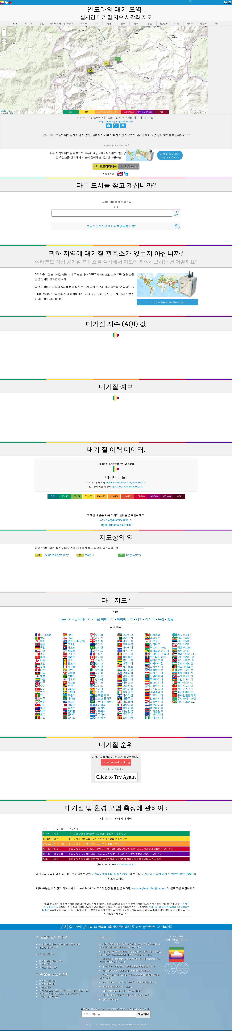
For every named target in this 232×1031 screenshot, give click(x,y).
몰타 (40, 647)
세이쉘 (68, 666)
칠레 (40, 659)
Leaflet (3, 104)
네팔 (40, 653)
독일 (40, 640)
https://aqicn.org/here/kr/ (116, 138)
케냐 (40, 666)
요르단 (68, 637)
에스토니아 (181, 634)
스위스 (96, 653)
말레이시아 (154, 659)
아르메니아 (154, 688)
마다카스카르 (182, 675)
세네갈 (68, 682)
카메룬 (96, 685)
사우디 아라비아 (102, 694)
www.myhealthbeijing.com (149, 881)
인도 (40, 685)
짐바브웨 (152, 627)
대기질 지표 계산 (47, 977)
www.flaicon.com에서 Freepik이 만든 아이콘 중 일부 (130, 975)
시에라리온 (154, 656)
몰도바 (68, 653)
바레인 (96, 659)
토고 (40, 707)
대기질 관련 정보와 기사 (51, 954)
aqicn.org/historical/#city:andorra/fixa (126, 475)
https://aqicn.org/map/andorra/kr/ (116, 114)
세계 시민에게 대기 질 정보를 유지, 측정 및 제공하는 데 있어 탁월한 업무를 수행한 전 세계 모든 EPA (129, 939)
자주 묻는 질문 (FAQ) (52, 967)
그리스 (96, 678)
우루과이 (125, 666)
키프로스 (152, 634)
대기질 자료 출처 (47, 973)
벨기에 (96, 672)
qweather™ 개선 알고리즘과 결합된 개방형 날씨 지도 (129, 959)
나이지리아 (154, 710)
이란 (40, 694)
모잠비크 (125, 627)
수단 (40, 678)
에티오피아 (181, 631)
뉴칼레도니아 (182, 672)
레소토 (68, 643)
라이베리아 (181, 637)
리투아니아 (181, 643)
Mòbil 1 (85, 548)
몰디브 (68, 710)
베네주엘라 (154, 685)
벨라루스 (125, 650)
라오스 (68, 640)
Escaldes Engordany (52, 548)
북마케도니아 (182, 678)
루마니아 (125, 647)
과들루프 (125, 691)
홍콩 (40, 650)
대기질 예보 (45, 980)
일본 (40, 669)
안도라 (68, 656)
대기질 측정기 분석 (48, 960)
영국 (40, 675)
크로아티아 (154, 694)
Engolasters (129, 548)
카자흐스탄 (181, 627)
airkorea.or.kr (126, 857)
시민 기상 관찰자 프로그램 (116, 963)
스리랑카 (125, 710)
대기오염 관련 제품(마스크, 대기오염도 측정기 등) (64, 983)
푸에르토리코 (182, 669)
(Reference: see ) (116, 839)
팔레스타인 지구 (184, 647)
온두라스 (98, 707)
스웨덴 (68, 685)
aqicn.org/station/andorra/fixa (127, 479)
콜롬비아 (125, 672)
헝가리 (96, 627)
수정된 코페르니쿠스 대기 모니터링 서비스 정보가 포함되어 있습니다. (129, 969)
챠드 (40, 710)
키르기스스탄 (182, 682)
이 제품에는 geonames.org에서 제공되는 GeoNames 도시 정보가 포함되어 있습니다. (129, 953)
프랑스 (96, 647)
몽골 (40, 637)
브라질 (96, 640)
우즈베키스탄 (182, 656)
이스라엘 (125, 688)
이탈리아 (125, 698)
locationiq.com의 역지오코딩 (117, 979)
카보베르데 (154, 707)
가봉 (40, 672)
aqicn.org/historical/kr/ (114, 513)
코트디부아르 (182, 662)
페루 (40, 662)
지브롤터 (125, 694)
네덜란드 (125, 675)
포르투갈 (125, 637)
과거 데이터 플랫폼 (48, 989)
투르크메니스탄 (184, 691)
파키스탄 (125, 631)
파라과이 (125, 640)
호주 (40, 701)
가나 (67, 627)
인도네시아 (154, 691)
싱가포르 (125, 659)
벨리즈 (96, 656)
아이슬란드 (154, 704)
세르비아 (125, 634)
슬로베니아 (154, 698)
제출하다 (143, 1007)
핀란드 (96, 643)
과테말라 (98, 698)
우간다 (68, 678)
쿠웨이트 (125, 707)
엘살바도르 (154, 662)
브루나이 (125, 656)
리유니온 (125, 643)
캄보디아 (125, 701)
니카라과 (98, 710)
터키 (40, 682)
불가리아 (125, 662)
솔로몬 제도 (99, 688)
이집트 (96, 669)
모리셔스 (125, 678)
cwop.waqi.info (142, 963)
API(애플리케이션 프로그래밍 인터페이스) (60, 986)
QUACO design (110, 992)
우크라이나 (154, 672)
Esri (11, 106)
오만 (40, 656)
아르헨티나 (154, 678)
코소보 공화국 (101, 691)
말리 (40, 631)
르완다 (68, 688)
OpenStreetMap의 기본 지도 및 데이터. (122, 983)
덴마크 (96, 675)
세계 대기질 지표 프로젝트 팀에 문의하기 (59, 937)
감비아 (96, 666)
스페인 (96, 682)
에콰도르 (152, 631)
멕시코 (68, 659)
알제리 (96, 662)
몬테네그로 (154, 653)
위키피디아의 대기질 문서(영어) (110, 867)
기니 (40, 688)
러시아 (68, 694)
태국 (40, 704)
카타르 (68, 698)
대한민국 (125, 704)
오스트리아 (154, 675)
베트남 (68, 675)
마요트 (68, 672)
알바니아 (125, 669)
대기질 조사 (45, 947)
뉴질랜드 (98, 701)
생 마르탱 (43, 627)
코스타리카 (154, 682)
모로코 (68, 647)
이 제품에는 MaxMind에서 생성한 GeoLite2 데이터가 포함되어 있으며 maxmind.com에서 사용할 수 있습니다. (130, 946)
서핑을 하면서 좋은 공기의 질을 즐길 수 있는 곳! (126, 988)
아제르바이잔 (182, 666)
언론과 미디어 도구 (48, 940)
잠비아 (68, 669)
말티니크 (152, 637)
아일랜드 (125, 685)
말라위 (68, 707)
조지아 (96, 634)
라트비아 (125, 682)
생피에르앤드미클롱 (184, 696)
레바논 (96, 631)
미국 (40, 691)
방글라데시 (154, 669)
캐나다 (96, 650)
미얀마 (68, 662)
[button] (4, 23)
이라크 (68, 650)
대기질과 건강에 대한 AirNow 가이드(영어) (168, 867)
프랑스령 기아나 (157, 643)
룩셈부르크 (181, 640)
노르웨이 (98, 704)
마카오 (68, 691)
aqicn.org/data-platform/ (116, 518)
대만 (40, 698)
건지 (67, 631)
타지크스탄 (154, 666)
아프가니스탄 (182, 659)
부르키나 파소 (155, 640)
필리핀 (68, 704)
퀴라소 (96, 637)
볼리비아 (125, 653)
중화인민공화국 (184, 688)
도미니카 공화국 (157, 647)
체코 (40, 643)
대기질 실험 (45, 957)
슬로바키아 (154, 701)
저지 (40, 634)
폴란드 (68, 701)
